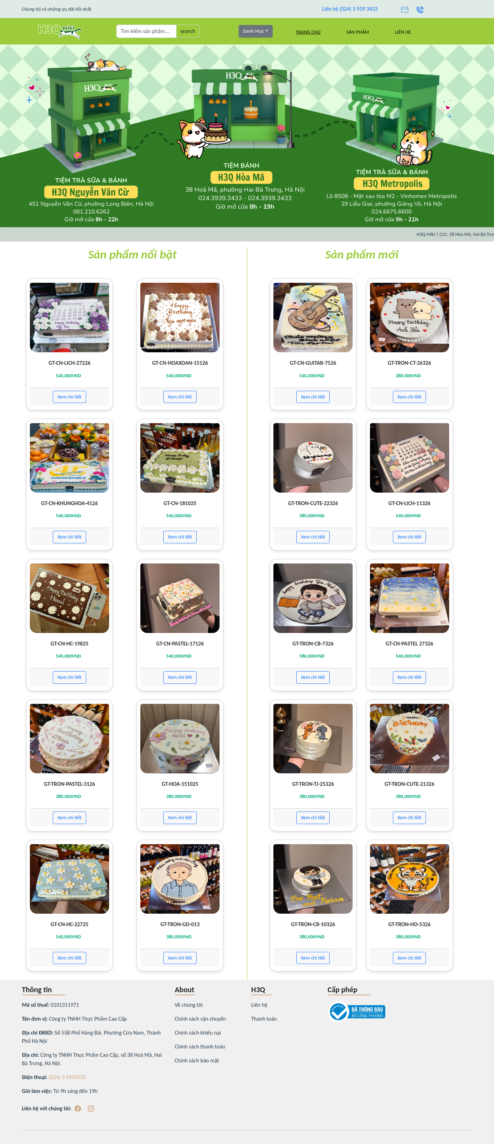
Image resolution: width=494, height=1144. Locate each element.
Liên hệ (403, 32)
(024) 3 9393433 (67, 1077)
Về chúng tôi (189, 1005)
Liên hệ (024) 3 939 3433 (350, 9)
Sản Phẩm (357, 32)
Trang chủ (308, 32)
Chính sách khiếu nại (198, 1032)
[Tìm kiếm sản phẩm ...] (146, 31)
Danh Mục (253, 31)
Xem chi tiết (69, 397)
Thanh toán (264, 1018)
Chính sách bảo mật (197, 1060)
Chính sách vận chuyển (200, 1018)
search (188, 31)
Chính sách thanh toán (200, 1046)
